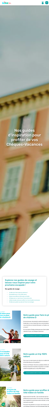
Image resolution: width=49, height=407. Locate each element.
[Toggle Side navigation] (42, 2)
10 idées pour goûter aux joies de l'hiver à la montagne (21, 302)
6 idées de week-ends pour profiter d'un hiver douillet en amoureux (24, 300)
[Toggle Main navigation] (46, 2)
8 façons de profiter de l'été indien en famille (19, 296)
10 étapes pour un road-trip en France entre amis (20, 298)
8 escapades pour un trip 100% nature (18, 294)
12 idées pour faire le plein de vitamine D (18, 292)
